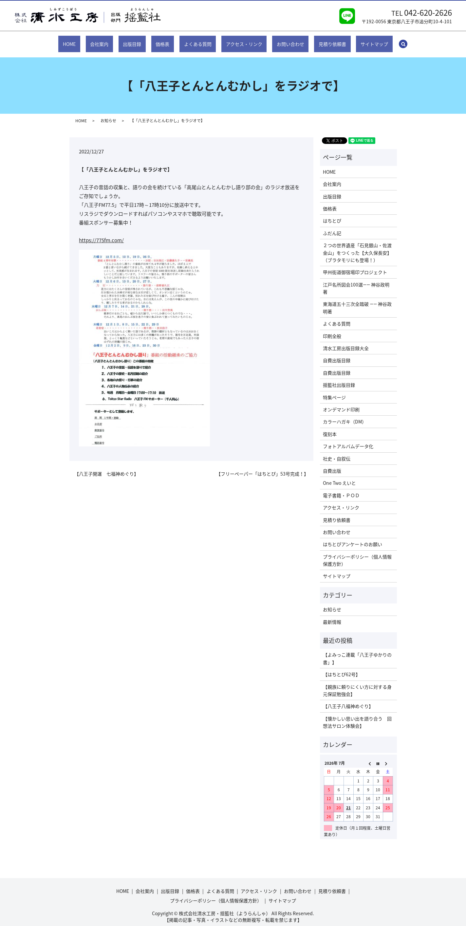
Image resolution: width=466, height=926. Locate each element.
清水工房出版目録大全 (346, 342)
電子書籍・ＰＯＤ (341, 489)
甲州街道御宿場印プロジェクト (355, 266)
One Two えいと (339, 476)
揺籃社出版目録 (339, 378)
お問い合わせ (279, 40)
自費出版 (332, 464)
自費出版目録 (336, 354)
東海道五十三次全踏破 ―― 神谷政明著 (357, 301)
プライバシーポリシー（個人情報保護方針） (357, 554)
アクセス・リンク (238, 40)
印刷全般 (332, 329)
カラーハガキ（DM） (344, 415)
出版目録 (142, 40)
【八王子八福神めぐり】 (348, 700)
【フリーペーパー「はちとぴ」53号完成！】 (262, 467)
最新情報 (332, 615)
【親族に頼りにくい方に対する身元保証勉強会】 (357, 684)
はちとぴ (332, 214)
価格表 (168, 40)
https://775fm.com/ (101, 234)
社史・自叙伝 (336, 452)
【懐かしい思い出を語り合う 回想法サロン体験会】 (357, 716)
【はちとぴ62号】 (341, 668)
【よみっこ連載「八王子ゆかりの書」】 (357, 652)
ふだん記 (332, 227)
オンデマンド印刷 (341, 403)
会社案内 (115, 40)
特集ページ (334, 390)
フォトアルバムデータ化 (348, 440)
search (383, 40)
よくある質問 (197, 40)
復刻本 (330, 427)
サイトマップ (353, 40)
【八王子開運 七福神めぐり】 (106, 467)
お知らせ (108, 114)
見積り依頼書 (316, 40)
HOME (90, 40)
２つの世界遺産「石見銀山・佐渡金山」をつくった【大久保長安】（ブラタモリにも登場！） (357, 246)
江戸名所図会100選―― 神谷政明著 (356, 282)
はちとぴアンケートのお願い (352, 538)
